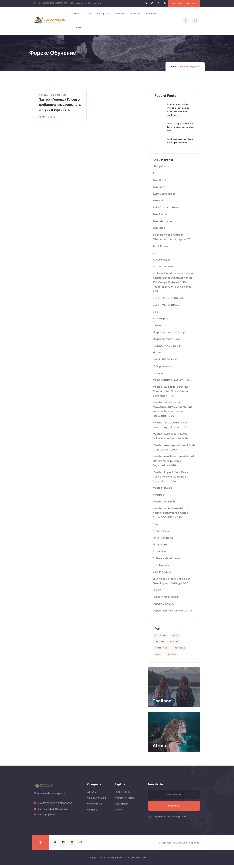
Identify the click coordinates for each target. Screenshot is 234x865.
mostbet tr (160, 494)
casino (157, 325)
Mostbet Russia (162, 488)
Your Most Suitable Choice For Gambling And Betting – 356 (171, 581)
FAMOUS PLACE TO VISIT (168, 346)
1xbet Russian (161, 246)
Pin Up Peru (160, 544)
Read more (46, 117)
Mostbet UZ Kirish (164, 501)
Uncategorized (162, 565)
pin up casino (161, 531)
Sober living (160, 551)
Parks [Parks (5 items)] (158, 654)
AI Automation (161, 259)
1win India (158, 200)
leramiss (158, 373)
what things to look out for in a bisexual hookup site (180, 127)
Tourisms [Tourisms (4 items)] (171, 654)
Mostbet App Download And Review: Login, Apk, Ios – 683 (170, 425)
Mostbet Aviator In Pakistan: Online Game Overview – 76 (170, 436)
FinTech (157, 352)
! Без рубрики (161, 166)
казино (157, 590)
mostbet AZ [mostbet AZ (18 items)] (161, 648)
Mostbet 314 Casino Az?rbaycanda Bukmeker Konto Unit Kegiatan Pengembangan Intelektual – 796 (172, 409)
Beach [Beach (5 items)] (175, 635)
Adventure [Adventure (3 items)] (160, 635)
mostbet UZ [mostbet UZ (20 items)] (179, 648)
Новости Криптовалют (166, 597)
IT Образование (162, 366)
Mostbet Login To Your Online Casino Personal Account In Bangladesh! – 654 (171, 476)
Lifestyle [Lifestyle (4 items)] (159, 642)
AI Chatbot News (163, 266)
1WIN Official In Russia (166, 207)
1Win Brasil (159, 180)
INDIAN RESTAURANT (165, 359)
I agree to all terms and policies (169, 816)
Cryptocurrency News (166, 339)
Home (174, 66)
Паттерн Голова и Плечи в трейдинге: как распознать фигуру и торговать (60, 104)
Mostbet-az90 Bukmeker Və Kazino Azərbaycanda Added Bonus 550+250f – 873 (170, 513)
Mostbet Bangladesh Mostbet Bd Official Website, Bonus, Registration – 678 (173, 461)
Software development (167, 558)
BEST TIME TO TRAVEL (166, 305)
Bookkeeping (161, 318)
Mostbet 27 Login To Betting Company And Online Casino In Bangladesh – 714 (171, 391)
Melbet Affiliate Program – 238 (172, 380)
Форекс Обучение (163, 603)
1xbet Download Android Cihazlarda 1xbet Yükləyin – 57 (171, 237)
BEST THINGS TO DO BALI (168, 298)
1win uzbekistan (162, 221)
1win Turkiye (160, 214)
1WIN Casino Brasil (164, 194)
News (156, 524)
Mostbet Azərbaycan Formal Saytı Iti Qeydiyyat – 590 (174, 447)
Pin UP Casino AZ (163, 537)
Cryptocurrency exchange (169, 332)
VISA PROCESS (162, 572)
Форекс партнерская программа (172, 610)
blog (155, 311)
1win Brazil (159, 187)
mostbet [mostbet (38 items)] (175, 642)
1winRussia (159, 228)
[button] (184, 3)
